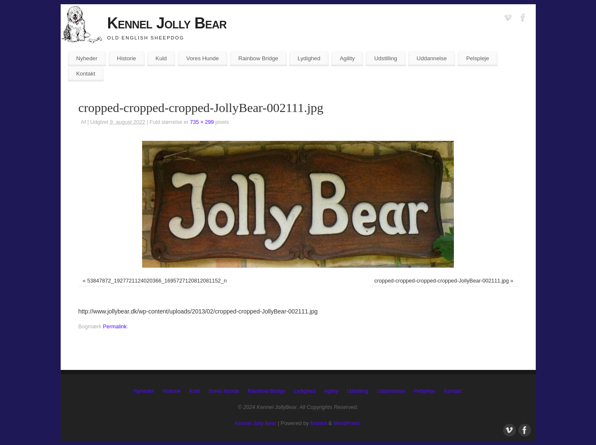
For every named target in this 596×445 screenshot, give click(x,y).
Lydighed (309, 58)
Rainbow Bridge (258, 58)
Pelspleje (477, 58)
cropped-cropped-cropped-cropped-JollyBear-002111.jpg (441, 281)
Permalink (115, 327)
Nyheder (86, 58)
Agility (347, 58)
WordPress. (347, 423)
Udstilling (385, 58)
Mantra (319, 423)
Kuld (161, 58)
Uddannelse (432, 58)
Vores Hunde (202, 58)
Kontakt (85, 73)
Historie (126, 58)
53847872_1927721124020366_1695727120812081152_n (157, 281)
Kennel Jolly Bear (167, 23)
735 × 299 (202, 122)
